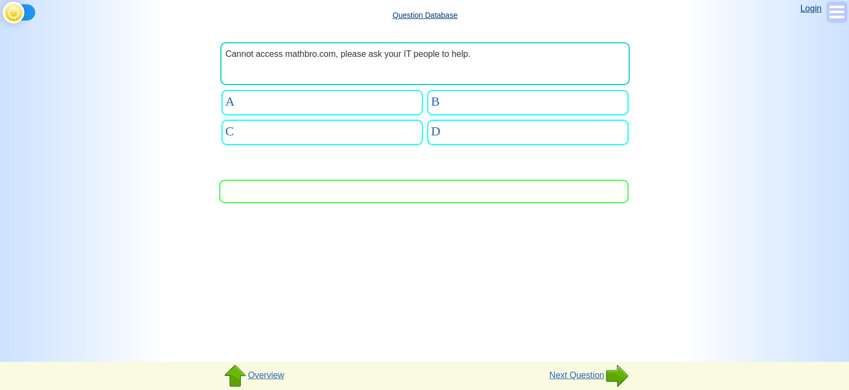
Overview (253, 375)
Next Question (589, 375)
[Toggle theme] (4, 10)
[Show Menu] (836, 19)
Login (810, 8)
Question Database (425, 15)
